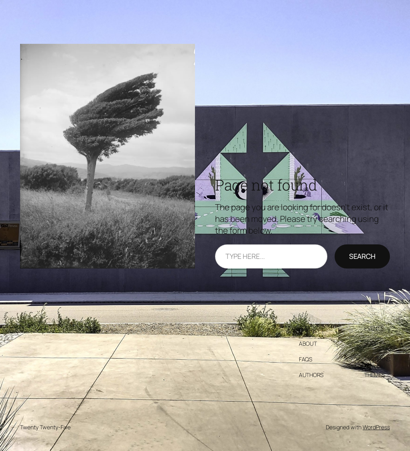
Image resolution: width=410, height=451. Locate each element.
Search (362, 256)
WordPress (376, 427)
